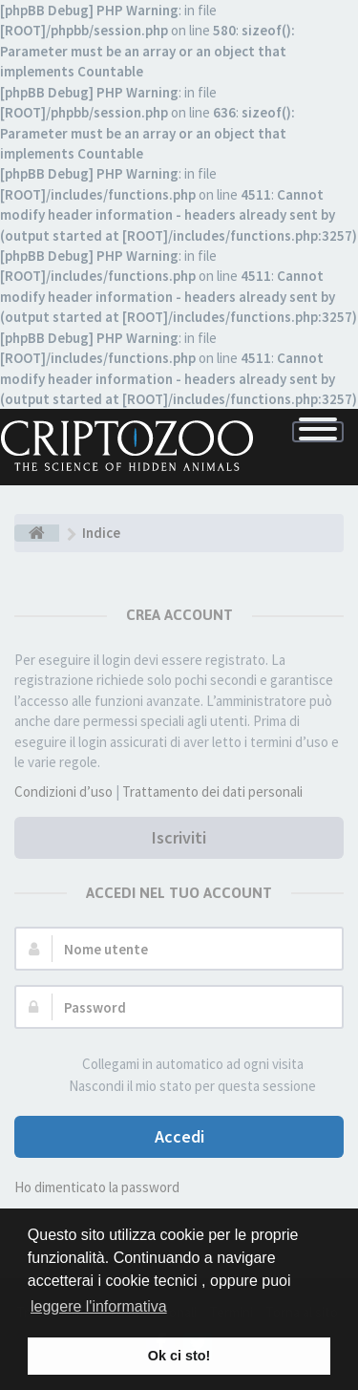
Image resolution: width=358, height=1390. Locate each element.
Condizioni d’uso (63, 791)
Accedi (179, 1136)
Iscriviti (179, 837)
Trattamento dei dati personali (212, 791)
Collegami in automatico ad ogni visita (182, 1065)
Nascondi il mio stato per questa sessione (182, 1087)
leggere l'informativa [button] (99, 1306)
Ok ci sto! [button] (179, 1355)
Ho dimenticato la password (96, 1187)
